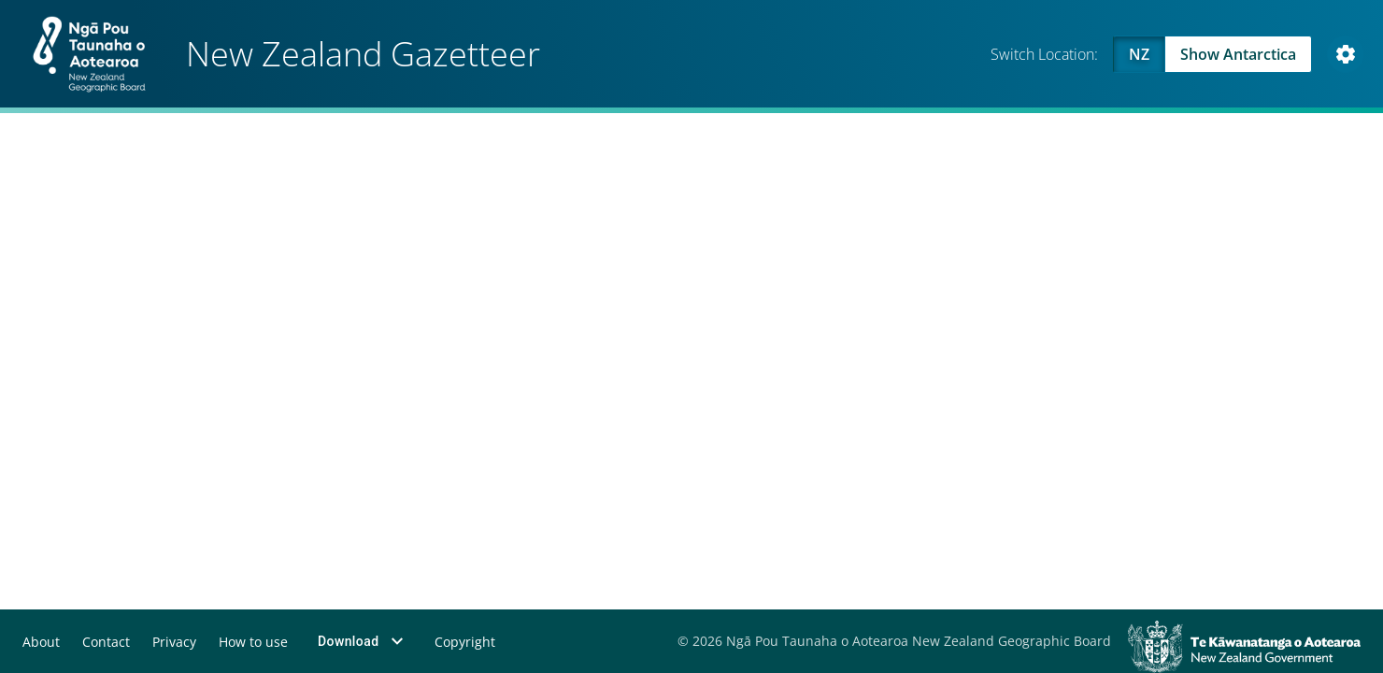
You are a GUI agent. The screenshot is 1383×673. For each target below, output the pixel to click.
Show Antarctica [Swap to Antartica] (1238, 54)
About (41, 642)
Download (362, 641)
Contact (106, 642)
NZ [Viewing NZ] (1139, 54)
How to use (252, 642)
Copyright (464, 642)
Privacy (173, 642)
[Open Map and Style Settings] (1345, 54)
